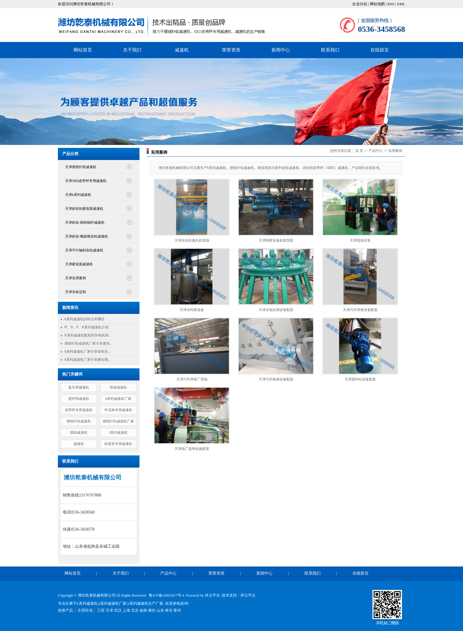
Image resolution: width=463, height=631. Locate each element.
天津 (109, 610)
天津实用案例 (75, 278)
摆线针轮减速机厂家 (118, 421)
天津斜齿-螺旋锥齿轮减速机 (86, 236)
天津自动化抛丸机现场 (191, 240)
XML (401, 4)
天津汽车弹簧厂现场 (191, 379)
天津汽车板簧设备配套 (276, 379)
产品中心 (376, 151)
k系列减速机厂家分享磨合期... (88, 360)
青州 (177, 610)
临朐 (143, 610)
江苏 (101, 610)
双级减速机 (118, 387)
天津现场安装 (360, 240)
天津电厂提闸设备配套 (191, 449)
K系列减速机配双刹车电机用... (88, 335)
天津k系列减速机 (78, 195)
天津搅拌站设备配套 (360, 379)
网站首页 (83, 49)
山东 (160, 610)
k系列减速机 (87, 603)
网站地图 (378, 4)
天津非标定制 (75, 292)
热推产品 (65, 610)
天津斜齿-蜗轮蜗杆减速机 (84, 222)
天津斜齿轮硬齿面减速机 (84, 209)
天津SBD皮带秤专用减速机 (85, 181)
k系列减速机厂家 (118, 399)
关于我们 (132, 49)
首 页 (359, 151)
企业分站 (359, 4)
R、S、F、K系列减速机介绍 (87, 327)
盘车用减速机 (78, 387)
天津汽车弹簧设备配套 (360, 310)
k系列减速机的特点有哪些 (84, 319)
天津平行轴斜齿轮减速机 (84, 250)
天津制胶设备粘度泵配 (276, 240)
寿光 (168, 610)
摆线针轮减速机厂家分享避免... (89, 343)
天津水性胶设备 (192, 310)
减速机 (182, 49)
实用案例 (395, 151)
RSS (390, 4)
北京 (135, 610)
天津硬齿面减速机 (79, 264)
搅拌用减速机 (78, 399)
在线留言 (379, 49)
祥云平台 (212, 595)
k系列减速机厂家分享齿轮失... (88, 351)
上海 (126, 610)
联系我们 (330, 49)
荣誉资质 (231, 49)
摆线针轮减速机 (79, 421)
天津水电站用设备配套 (276, 310)
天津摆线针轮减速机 (80, 167)
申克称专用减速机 (118, 410)
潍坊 (151, 610)
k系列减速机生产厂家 (145, 603)
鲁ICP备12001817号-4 (166, 595)
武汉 (118, 610)
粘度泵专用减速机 (118, 444)
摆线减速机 (78, 433)
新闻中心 (280, 49)
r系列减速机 (118, 433)
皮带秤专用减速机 (79, 410)
